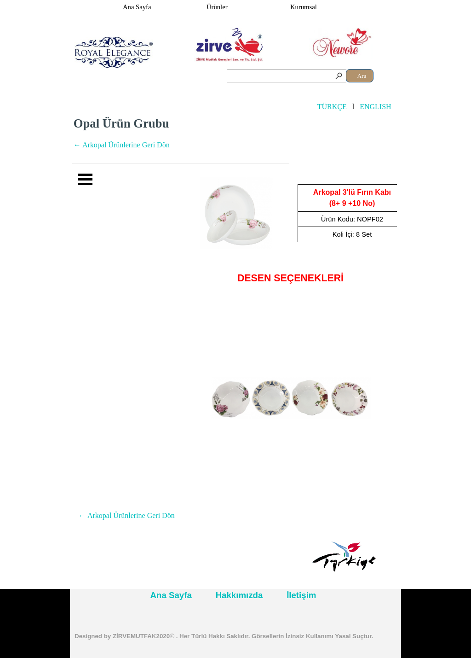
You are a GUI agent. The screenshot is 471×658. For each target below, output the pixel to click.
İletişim (301, 595)
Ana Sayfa (137, 7)
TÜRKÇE (332, 107)
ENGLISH (375, 107)
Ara (362, 75)
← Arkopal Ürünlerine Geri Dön (122, 145)
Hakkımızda (239, 595)
